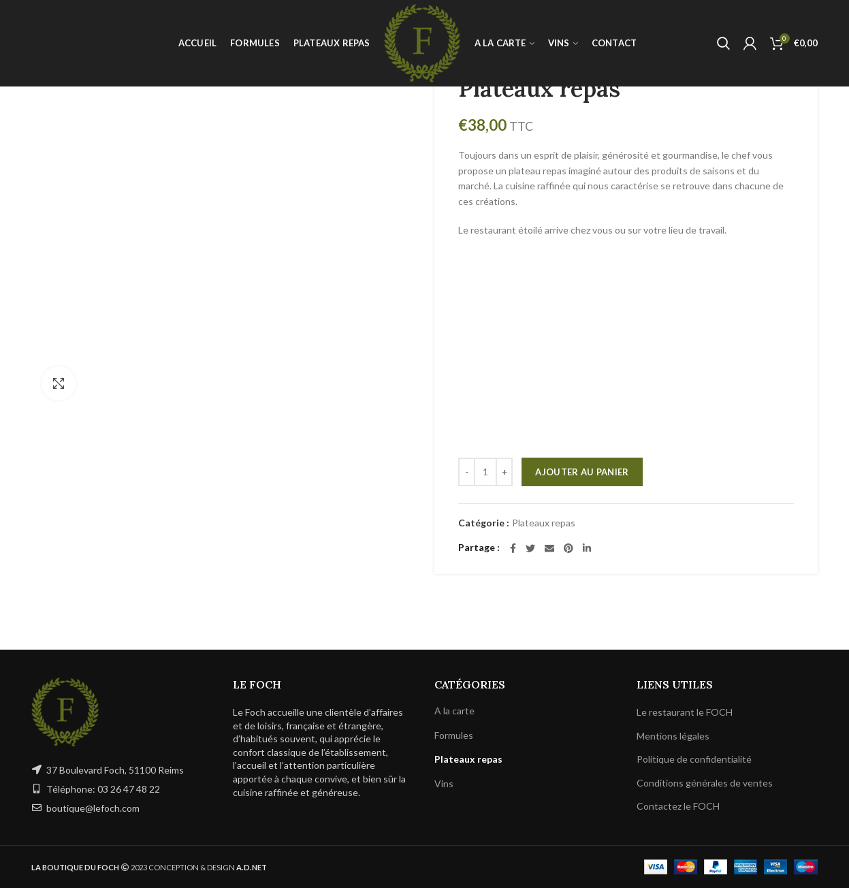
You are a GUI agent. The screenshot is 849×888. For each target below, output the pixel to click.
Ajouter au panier (581, 471)
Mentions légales (673, 736)
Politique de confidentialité (694, 759)
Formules (453, 735)
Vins (443, 783)
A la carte (454, 710)
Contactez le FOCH (678, 806)
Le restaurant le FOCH (685, 712)
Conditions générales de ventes (705, 783)
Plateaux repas (543, 523)
